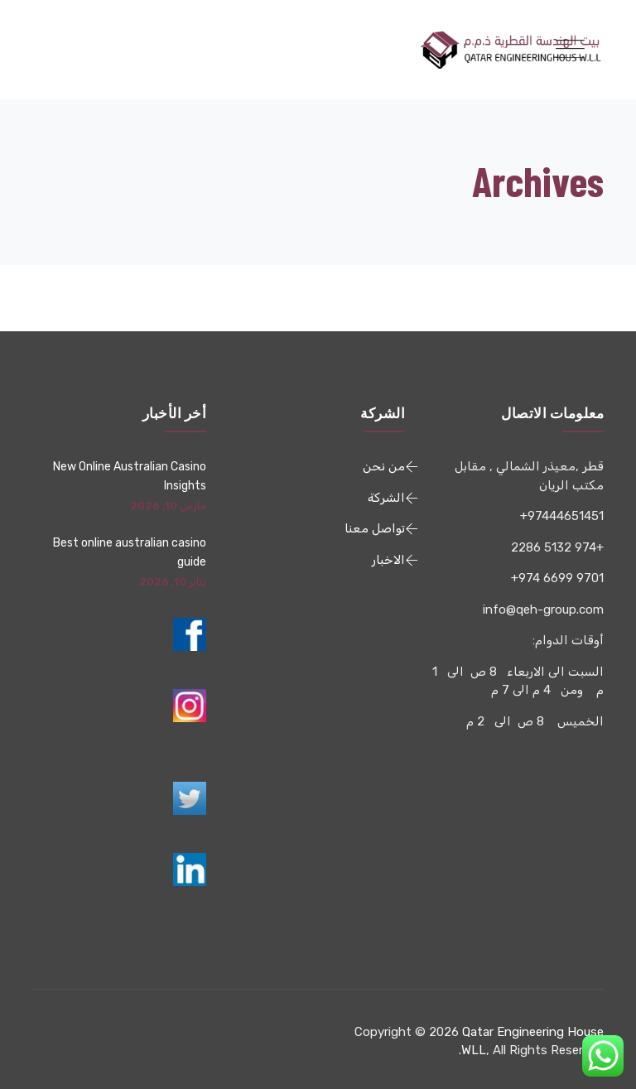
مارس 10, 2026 (168, 505)
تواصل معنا (374, 528)
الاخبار (388, 559)
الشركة (386, 497)
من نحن (384, 466)
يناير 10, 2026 (172, 582)
